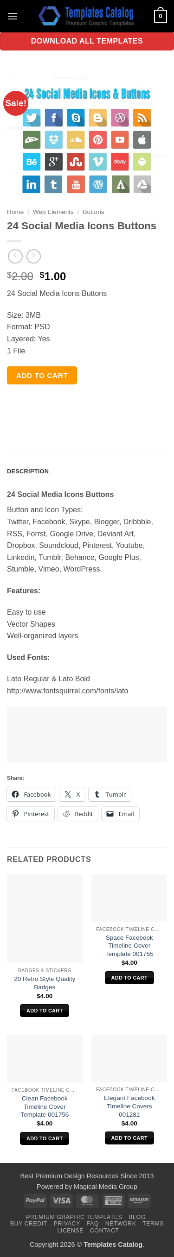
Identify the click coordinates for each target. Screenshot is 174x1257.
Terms (153, 1223)
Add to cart (42, 375)
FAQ (93, 1223)
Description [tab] (28, 471)
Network (120, 1223)
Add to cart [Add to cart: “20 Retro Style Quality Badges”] (44, 1010)
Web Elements (53, 211)
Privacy (67, 1223)
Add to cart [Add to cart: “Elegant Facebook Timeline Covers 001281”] (129, 1138)
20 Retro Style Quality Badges (44, 983)
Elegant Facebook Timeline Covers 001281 (129, 1106)
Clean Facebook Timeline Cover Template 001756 (44, 1106)
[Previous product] (33, 256)
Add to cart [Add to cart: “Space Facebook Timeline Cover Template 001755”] (129, 977)
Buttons (93, 211)
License (70, 1230)
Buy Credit (28, 1223)
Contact (104, 1230)
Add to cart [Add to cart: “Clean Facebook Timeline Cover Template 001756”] (44, 1138)
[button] (12, 16)
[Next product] (15, 256)
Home (15, 211)
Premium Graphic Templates (74, 1217)
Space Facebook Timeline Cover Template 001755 (129, 945)
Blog (137, 1217)
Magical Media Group (105, 1186)
